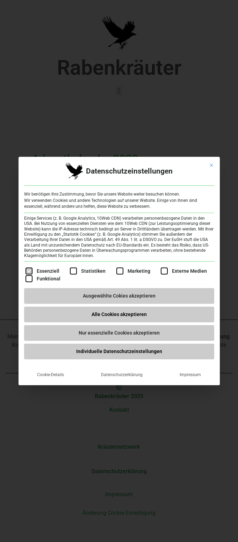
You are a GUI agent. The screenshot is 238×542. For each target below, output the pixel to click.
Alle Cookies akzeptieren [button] (119, 314)
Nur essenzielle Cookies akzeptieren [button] (119, 333)
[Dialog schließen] (211, 165)
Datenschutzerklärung (122, 374)
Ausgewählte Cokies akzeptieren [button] (119, 296)
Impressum (190, 374)
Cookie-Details (50, 374)
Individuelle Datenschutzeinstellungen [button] (119, 351)
